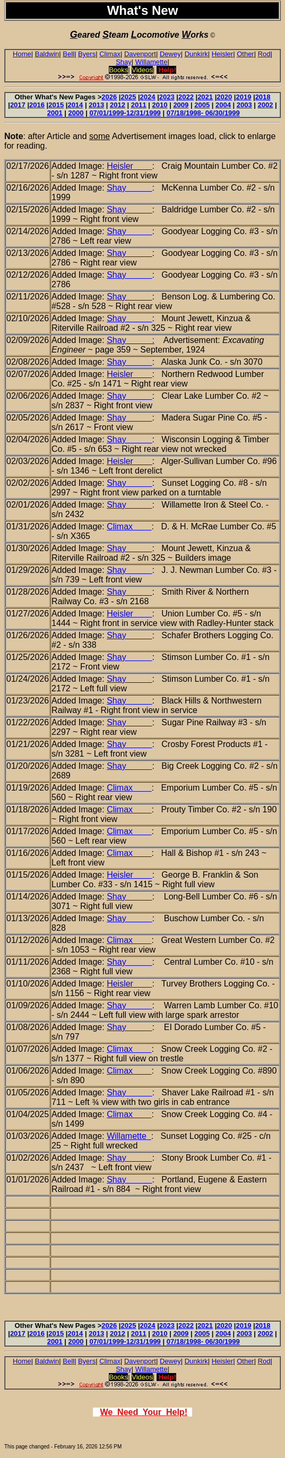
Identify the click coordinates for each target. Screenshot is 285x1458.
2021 (205, 97)
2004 (223, 105)
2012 (117, 105)
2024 (148, 97)
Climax (109, 54)
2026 (109, 97)
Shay (124, 62)
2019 (243, 97)
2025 (128, 97)
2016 (37, 105)
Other (245, 54)
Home (22, 54)
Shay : (130, 340)
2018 (263, 97)
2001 (55, 113)
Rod (264, 54)
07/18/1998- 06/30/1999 (203, 113)
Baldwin (47, 54)
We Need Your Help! (143, 1412)
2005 (202, 105)
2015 (56, 105)
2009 (180, 105)
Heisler (222, 54)
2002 (265, 105)
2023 (167, 97)
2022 (186, 97)
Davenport (140, 54)
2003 (244, 105)
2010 (160, 105)
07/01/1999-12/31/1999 (124, 113)
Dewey (170, 54)
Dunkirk (196, 54)
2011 (138, 105)
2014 (75, 105)
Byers (87, 54)
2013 (96, 105)
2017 (17, 105)
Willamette (151, 62)
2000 (76, 113)
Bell (68, 54)
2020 (224, 97)
